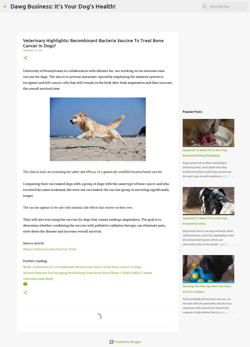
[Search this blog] (227, 6)
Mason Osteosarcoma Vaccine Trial (49, 249)
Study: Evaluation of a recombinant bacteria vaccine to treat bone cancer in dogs (82, 267)
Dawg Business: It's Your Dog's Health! (62, 6)
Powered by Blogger (125, 341)
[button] (25, 57)
